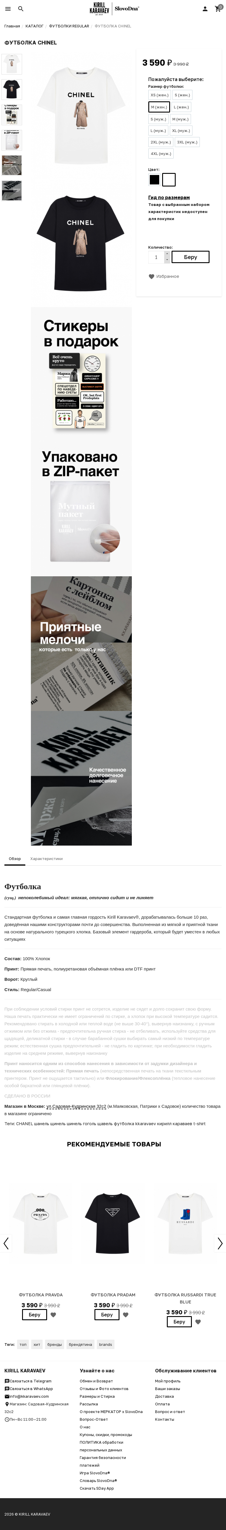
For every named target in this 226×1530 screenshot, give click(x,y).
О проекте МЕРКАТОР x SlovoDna (111, 1411)
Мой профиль (167, 1381)
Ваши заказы (167, 1388)
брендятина (80, 1344)
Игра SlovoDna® (95, 1472)
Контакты (164, 1419)
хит (37, 1344)
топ (22, 1344)
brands (105, 1344)
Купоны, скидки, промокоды (106, 1434)
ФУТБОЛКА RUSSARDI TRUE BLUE (185, 1298)
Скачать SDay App (97, 1488)
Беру (34, 1315)
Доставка (164, 1396)
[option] (40, 1238)
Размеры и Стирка (97, 1396)
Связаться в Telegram (27, 1381)
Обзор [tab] (15, 858)
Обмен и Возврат (96, 1381)
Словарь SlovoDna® (98, 1480)
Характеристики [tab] (46, 858)
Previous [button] (6, 1243)
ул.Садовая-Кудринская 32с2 (76, 1106)
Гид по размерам (169, 197)
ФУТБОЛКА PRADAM (113, 1294)
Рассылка (89, 1404)
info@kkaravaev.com (26, 1396)
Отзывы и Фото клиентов (104, 1388)
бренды (54, 1344)
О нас (85, 1427)
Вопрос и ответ (170, 1411)
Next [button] (220, 1243)
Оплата (162, 1404)
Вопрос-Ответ (94, 1419)
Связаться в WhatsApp (28, 1388)
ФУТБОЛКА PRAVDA (41, 1294)
